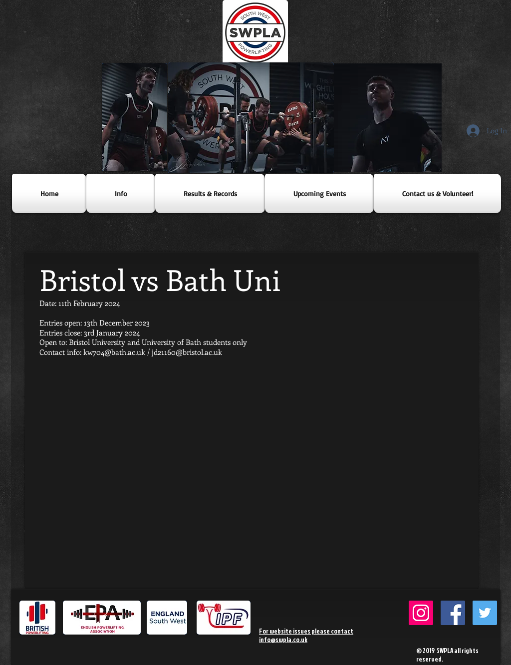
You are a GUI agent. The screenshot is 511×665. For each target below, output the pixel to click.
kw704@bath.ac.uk (114, 352)
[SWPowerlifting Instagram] (421, 613)
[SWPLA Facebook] (453, 613)
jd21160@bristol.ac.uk (187, 352)
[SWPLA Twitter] (485, 613)
